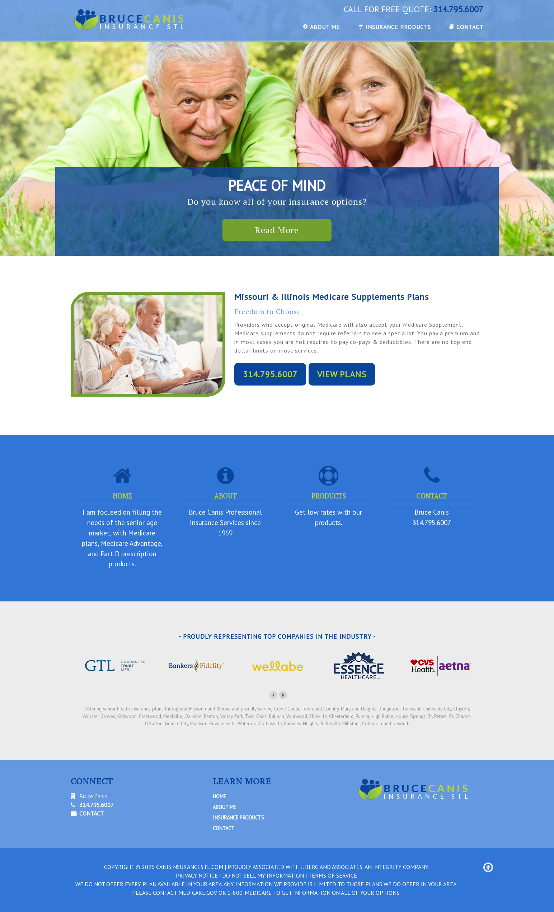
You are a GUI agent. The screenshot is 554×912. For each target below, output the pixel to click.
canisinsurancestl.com (189, 866)
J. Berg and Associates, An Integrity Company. (365, 866)
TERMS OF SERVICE (332, 875)
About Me (224, 807)
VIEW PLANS (341, 374)
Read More (277, 230)
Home (219, 796)
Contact (223, 828)
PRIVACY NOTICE (197, 875)
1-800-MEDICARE (249, 892)
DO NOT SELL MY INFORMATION (263, 875)
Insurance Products (238, 817)
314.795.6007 (458, 9)
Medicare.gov (197, 892)
